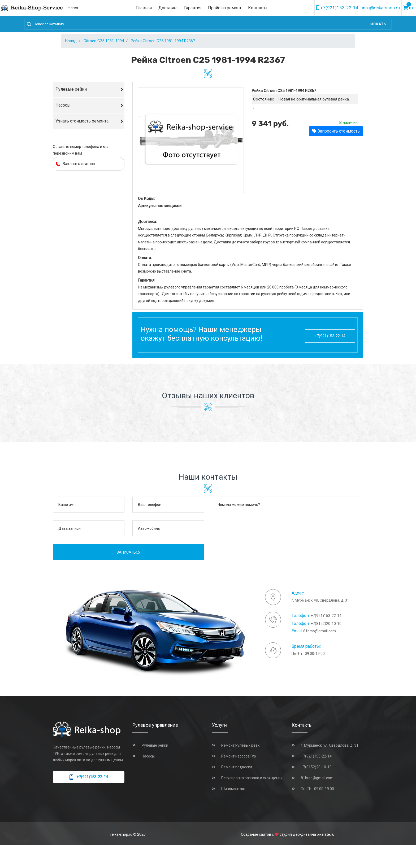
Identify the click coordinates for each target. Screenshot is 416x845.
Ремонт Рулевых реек (240, 745)
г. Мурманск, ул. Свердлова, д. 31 (329, 745)
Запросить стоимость (336, 131)
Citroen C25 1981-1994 (104, 40)
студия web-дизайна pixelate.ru (307, 834)
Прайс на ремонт (224, 7)
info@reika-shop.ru (381, 7)
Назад (71, 40)
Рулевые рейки (71, 89)
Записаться (128, 552)
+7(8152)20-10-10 (326, 623)
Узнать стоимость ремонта (82, 121)
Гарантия (192, 7)
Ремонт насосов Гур (238, 756)
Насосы (63, 105)
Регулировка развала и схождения (252, 778)
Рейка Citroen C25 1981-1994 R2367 (163, 40)
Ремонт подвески (236, 767)
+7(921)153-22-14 (337, 7)
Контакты (257, 7)
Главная (144, 7)
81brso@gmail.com (319, 631)
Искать (378, 24)
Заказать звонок (76, 163)
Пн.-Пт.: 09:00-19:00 (317, 789)
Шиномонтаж (233, 789)
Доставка (167, 7)
